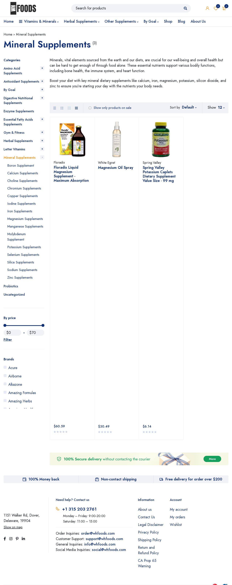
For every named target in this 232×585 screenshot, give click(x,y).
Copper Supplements (23, 201)
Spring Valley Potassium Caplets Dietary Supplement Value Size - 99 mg (159, 176)
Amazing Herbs (20, 417)
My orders (177, 481)
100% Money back (43, 443)
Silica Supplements (21, 278)
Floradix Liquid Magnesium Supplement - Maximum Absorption (71, 175)
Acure (12, 384)
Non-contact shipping (118, 443)
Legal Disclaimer (150, 488)
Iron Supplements (20, 216)
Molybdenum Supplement (17, 253)
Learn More (147, 571)
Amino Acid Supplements (13, 71)
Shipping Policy (149, 504)
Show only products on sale (110, 107)
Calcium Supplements (23, 173)
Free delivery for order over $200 (193, 443)
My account (179, 473)
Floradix (59, 164)
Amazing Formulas (22, 409)
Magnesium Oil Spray (115, 169)
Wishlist (216, 9)
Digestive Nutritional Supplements (18, 100)
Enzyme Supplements (19, 111)
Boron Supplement (21, 165)
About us (145, 473)
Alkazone (15, 400)
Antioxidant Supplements (21, 81)
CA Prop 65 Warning (147, 527)
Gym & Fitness (14, 132)
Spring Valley (152, 164)
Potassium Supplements (25, 263)
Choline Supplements (23, 180)
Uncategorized (14, 311)
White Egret (106, 164)
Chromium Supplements (17, 191)
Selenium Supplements (24, 271)
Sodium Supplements (23, 286)
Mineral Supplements (20, 157)
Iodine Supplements (22, 209)
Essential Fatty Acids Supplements (18, 122)
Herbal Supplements (18, 141)
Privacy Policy (148, 496)
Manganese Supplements (17, 240)
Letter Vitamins (14, 149)
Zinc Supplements (20, 293)
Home (8, 34)
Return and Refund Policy (148, 514)
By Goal (9, 90)
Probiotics (11, 302)
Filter (7, 356)
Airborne (15, 392)
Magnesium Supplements (17, 227)
